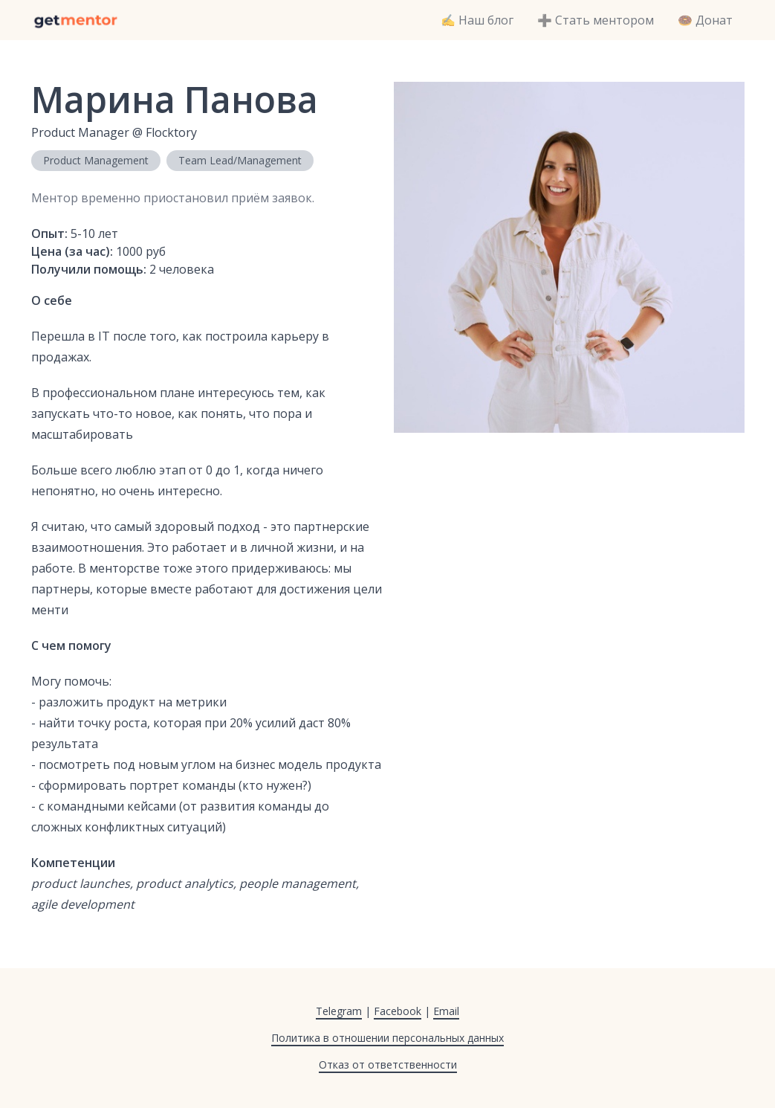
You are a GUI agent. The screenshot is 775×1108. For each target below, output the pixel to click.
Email (446, 1011)
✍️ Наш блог (477, 20)
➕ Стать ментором (595, 20)
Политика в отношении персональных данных (387, 1038)
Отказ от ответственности (388, 1064)
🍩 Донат (705, 20)
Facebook (397, 1011)
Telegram (339, 1011)
